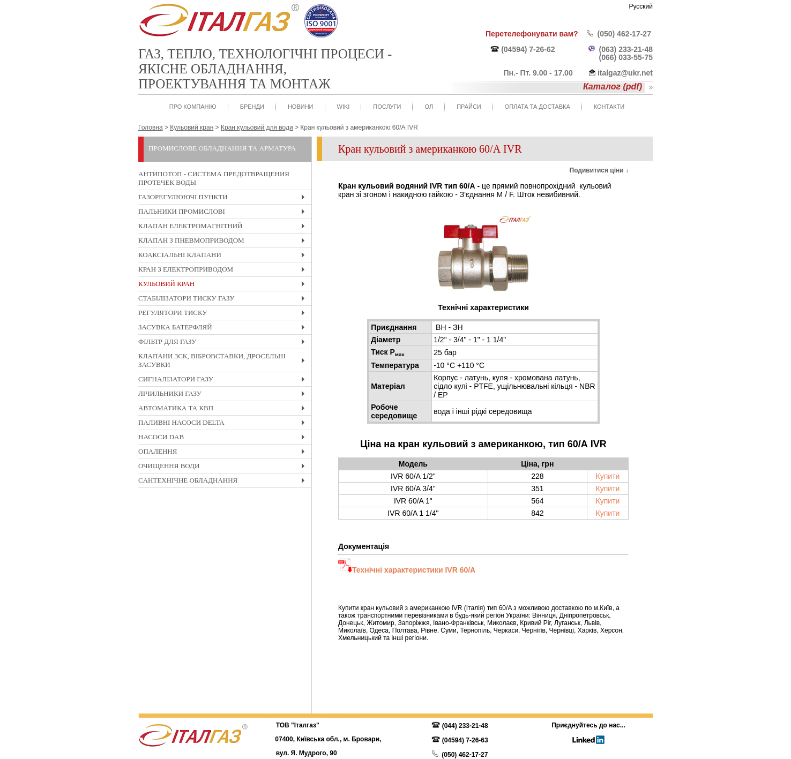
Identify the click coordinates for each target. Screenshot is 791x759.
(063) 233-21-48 (626, 49)
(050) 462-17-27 (624, 33)
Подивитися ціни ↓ (599, 170)
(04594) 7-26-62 (528, 49)
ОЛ (428, 106)
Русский (641, 6)
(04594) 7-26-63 (465, 740)
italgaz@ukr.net (625, 73)
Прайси (469, 106)
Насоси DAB (224, 438)
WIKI (343, 106)
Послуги (387, 106)
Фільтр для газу (224, 343)
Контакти (609, 106)
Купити (608, 476)
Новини (301, 106)
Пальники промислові (224, 213)
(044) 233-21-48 (465, 726)
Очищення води (224, 467)
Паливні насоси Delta (224, 424)
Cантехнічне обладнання (224, 481)
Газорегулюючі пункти (224, 198)
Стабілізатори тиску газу (224, 299)
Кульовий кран (224, 285)
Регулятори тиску (224, 314)
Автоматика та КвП (224, 409)
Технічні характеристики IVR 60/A (413, 570)
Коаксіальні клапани (224, 256)
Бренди (252, 106)
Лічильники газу (224, 395)
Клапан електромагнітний (224, 227)
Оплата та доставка (537, 106)
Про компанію (193, 106)
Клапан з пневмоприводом (224, 241)
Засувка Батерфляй (224, 328)
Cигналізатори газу (224, 380)
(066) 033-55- (622, 57)
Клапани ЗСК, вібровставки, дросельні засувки (224, 362)
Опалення (224, 453)
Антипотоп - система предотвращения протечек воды (213, 178)
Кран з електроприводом (224, 270)
